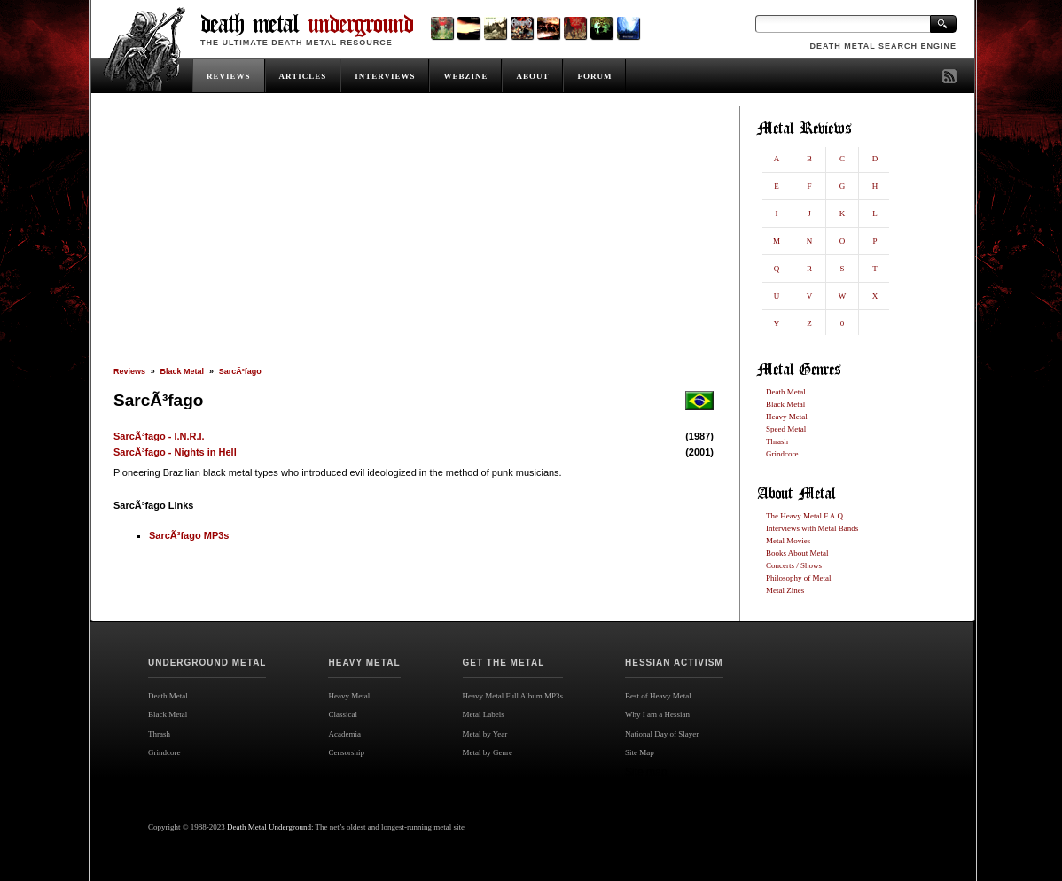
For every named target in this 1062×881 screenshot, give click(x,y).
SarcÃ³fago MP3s (189, 535)
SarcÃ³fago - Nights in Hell (175, 452)
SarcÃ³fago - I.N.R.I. (159, 436)
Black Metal (182, 371)
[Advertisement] (413, 237)
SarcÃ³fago (240, 371)
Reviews (129, 371)
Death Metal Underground (269, 827)
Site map (646, 772)
